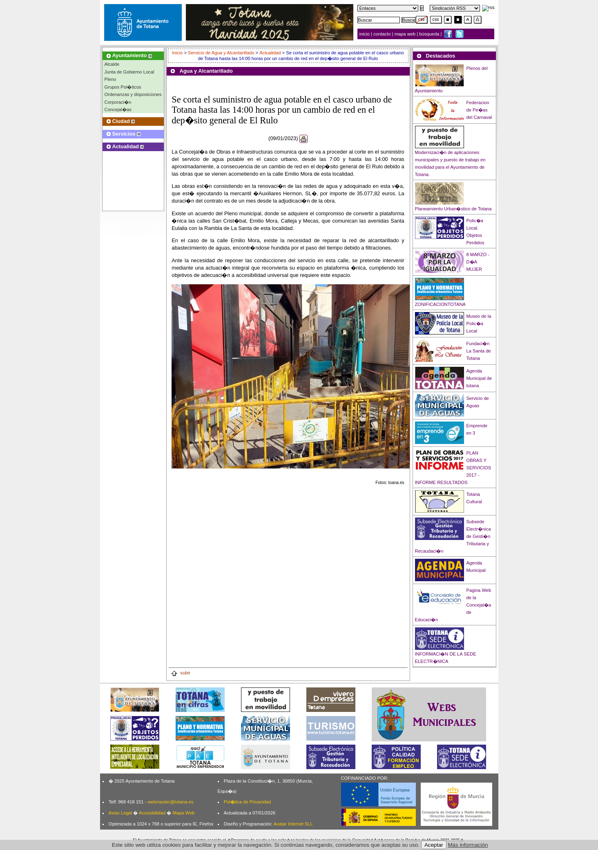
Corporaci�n (118, 102)
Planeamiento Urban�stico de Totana (453, 208)
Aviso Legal (120, 812)
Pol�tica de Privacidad (247, 801)
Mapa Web (183, 812)
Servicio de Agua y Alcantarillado (221, 52)
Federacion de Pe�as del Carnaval (479, 110)
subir (180, 672)
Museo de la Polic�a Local (478, 323)
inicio (365, 33)
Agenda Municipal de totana (479, 378)
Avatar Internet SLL (293, 823)
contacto (381, 33)
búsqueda (429, 33)
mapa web (406, 33)
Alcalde (112, 64)
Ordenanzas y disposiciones (133, 94)
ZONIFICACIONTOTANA (440, 304)
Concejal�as (118, 109)
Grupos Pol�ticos (123, 87)
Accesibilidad (152, 812)
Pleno (110, 79)
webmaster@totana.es (170, 801)
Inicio (178, 52)
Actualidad (270, 52)
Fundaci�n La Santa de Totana (478, 351)
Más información (468, 845)
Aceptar (433, 845)
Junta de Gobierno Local (129, 71)
